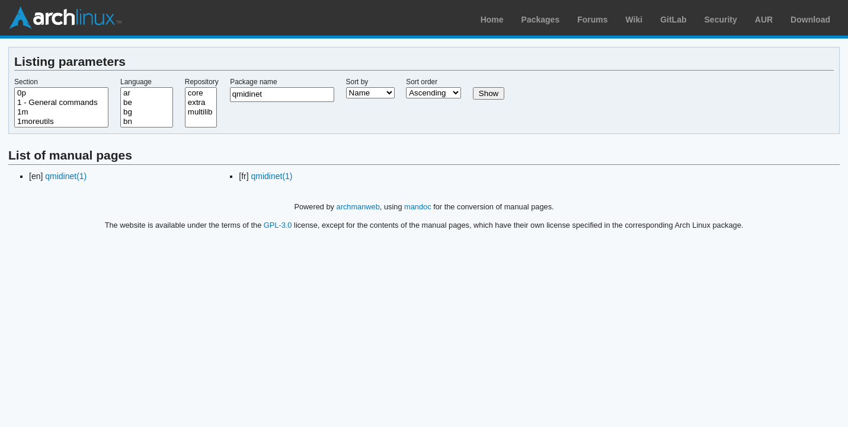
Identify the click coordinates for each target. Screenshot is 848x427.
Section (26, 82)
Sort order (421, 82)
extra (200, 102)
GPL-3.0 (278, 225)
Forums (592, 19)
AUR (764, 19)
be (146, 102)
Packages (540, 19)
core (200, 93)
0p (61, 93)
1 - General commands (61, 102)
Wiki (634, 19)
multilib (200, 112)
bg (146, 112)
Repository (202, 82)
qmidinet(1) (66, 176)
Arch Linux (65, 18)
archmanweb (358, 206)
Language (136, 82)
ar (146, 93)
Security (721, 19)
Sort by (357, 82)
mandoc (417, 206)
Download (810, 19)
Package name (253, 82)
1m (61, 112)
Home (492, 19)
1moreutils (61, 121)
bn (146, 121)
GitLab (673, 19)
